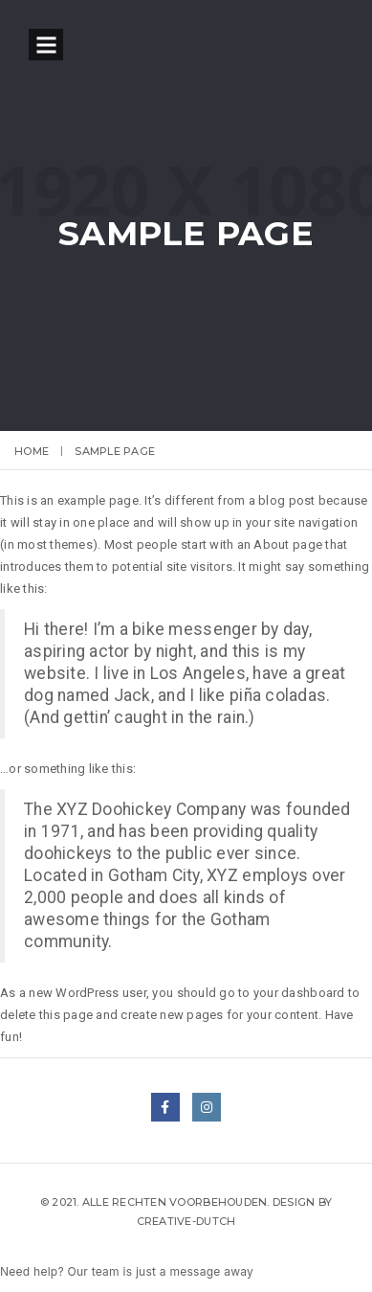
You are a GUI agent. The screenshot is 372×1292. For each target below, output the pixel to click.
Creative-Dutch (186, 1221)
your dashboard (299, 993)
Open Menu (46, 44)
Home (31, 451)
